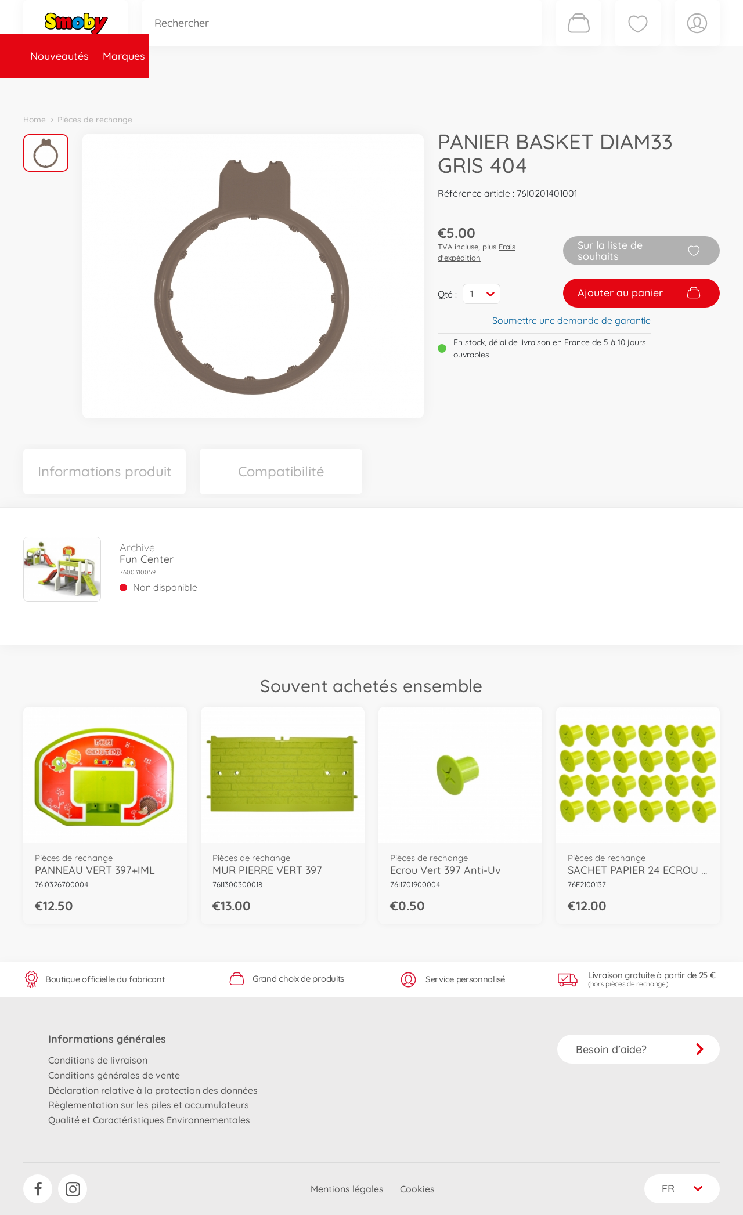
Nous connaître (528, 89)
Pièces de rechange (273, 89)
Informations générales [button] (107, 1039)
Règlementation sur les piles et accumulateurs (148, 1105)
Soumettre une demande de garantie (571, 320)
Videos (351, 89)
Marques (124, 89)
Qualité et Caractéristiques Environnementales (149, 1120)
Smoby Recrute (651, 89)
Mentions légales (347, 1189)
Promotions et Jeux (429, 89)
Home (34, 119)
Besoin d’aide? (640, 1049)
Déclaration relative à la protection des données (153, 1090)
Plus (590, 89)
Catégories (185, 89)
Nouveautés (59, 89)
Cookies (417, 1189)
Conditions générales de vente (114, 1075)
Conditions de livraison (97, 1060)
